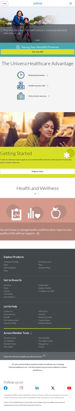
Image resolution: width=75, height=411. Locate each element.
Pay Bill (6, 317)
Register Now (37, 171)
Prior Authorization (11, 320)
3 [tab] (39, 194)
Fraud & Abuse (44, 320)
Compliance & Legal (46, 291)
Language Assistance (12, 405)
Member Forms (10, 344)
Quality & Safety (44, 288)
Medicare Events (45, 317)
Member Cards (10, 338)
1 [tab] (36, 194)
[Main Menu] (70, 3)
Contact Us (8, 311)
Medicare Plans (44, 268)
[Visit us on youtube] (69, 389)
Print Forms (43, 311)
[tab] (36, 41)
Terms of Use (9, 402)
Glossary (41, 314)
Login (4, 3)
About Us (7, 285)
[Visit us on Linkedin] (37, 389)
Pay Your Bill (37, 52)
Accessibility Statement (54, 402)
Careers (7, 291)
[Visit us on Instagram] (21, 389)
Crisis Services (9, 314)
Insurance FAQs (10, 323)
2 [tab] (37, 194)
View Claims (8, 347)
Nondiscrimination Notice (31, 405)
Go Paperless (9, 341)
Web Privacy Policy (22, 402)
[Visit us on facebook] (5, 389)
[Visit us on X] (53, 389)
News (6, 288)
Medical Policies (44, 323)
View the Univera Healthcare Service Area (25, 356)
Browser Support (37, 402)
